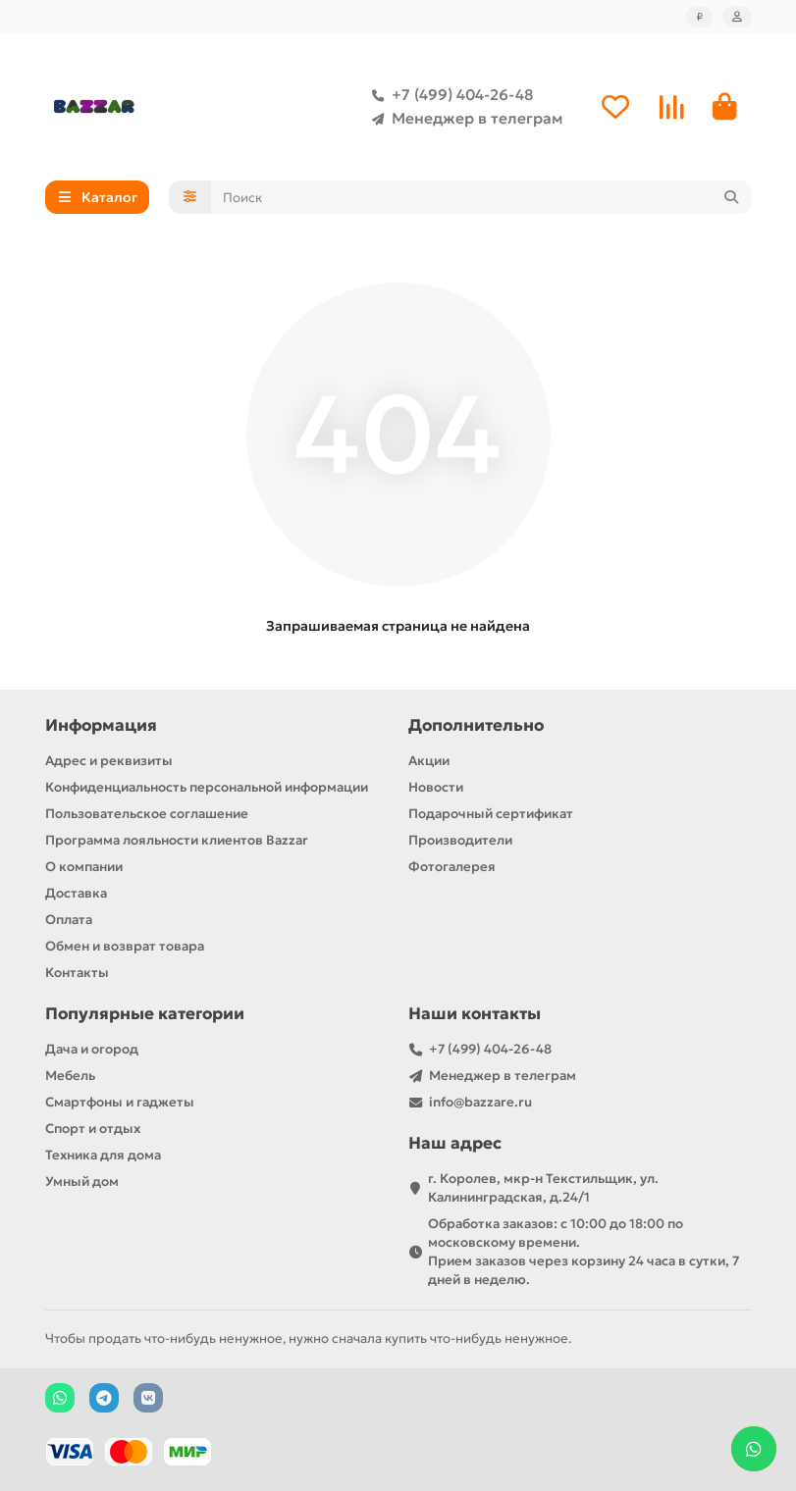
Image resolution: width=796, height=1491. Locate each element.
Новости (435, 787)
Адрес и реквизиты (109, 760)
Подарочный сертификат (490, 813)
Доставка (76, 893)
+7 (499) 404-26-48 (448, 95)
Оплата (68, 919)
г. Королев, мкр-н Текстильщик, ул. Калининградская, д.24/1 (543, 1188)
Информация (101, 725)
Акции (429, 760)
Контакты (77, 972)
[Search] (481, 197)
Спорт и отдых (92, 1128)
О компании (84, 866)
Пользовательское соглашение (146, 813)
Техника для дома (103, 1155)
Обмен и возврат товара (124, 946)
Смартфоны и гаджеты (119, 1102)
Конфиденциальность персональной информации (206, 787)
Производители (460, 840)
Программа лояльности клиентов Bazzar (176, 840)
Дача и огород (91, 1049)
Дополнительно (476, 725)
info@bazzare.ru (480, 1102)
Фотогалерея (452, 866)
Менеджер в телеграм (463, 118)
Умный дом (82, 1181)
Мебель (70, 1075)
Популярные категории (144, 1013)
